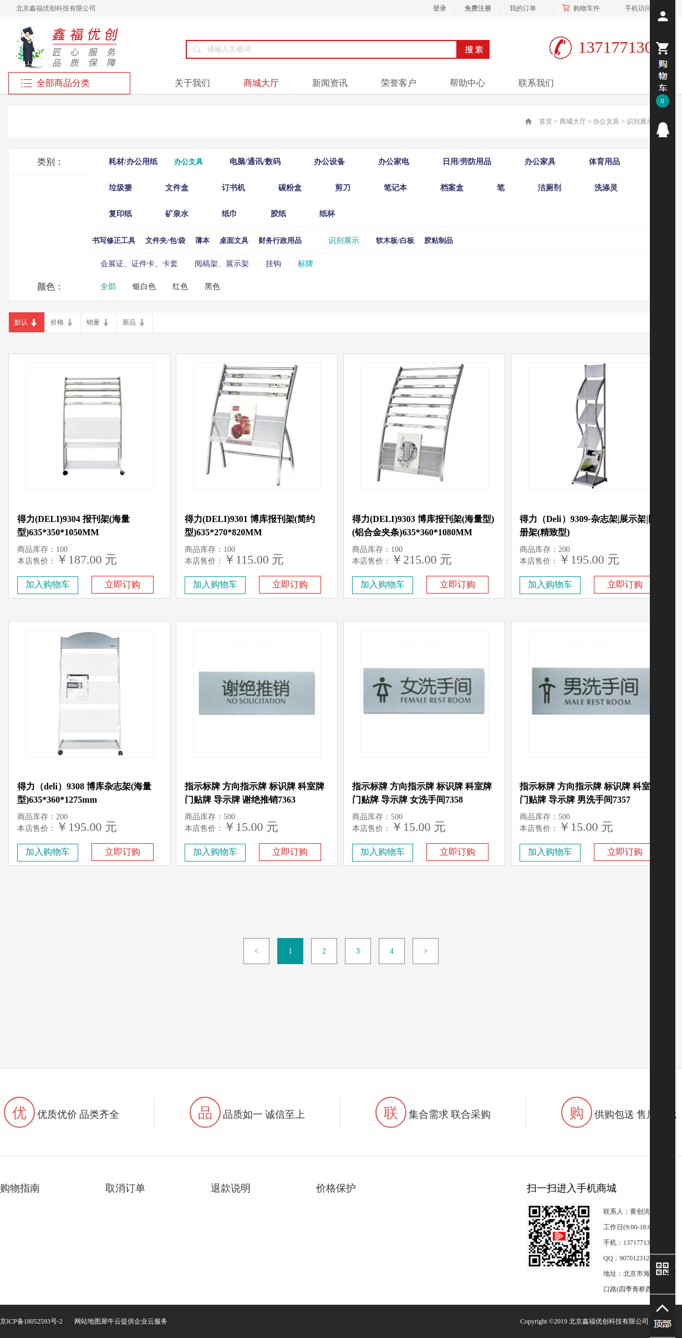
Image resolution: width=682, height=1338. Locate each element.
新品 (129, 322)
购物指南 (20, 1188)
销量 (93, 322)
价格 (57, 322)
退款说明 (231, 1188)
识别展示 (640, 121)
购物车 (583, 8)
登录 (439, 8)
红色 (180, 286)
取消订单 (125, 1188)
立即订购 (122, 584)
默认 (21, 322)
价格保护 (336, 1188)
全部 (108, 286)
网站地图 (86, 1321)
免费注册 (478, 8)
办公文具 (606, 121)
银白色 (144, 286)
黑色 (212, 286)
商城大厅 (572, 121)
